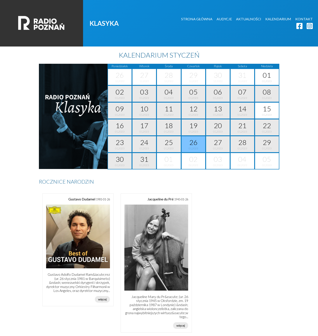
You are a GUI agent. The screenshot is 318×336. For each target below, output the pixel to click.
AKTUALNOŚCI (248, 19)
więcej (102, 299)
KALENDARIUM (278, 19)
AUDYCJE (224, 19)
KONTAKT (304, 19)
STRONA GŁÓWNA (196, 19)
